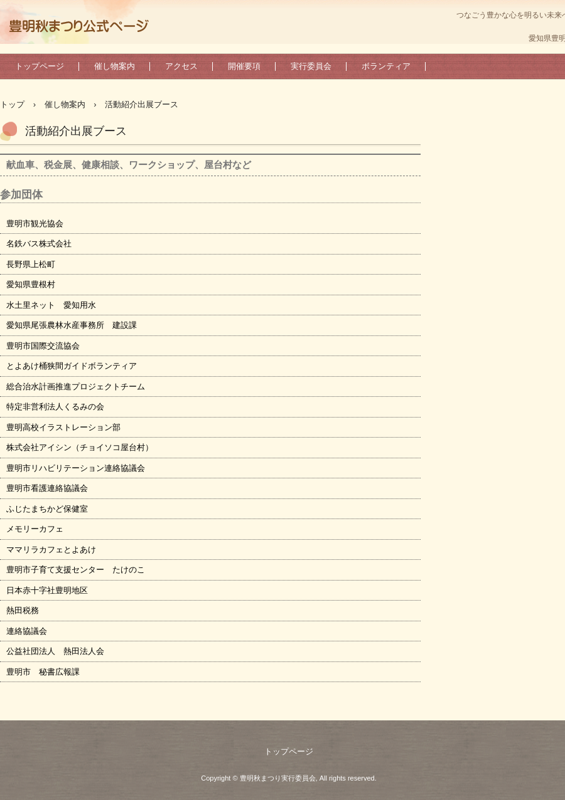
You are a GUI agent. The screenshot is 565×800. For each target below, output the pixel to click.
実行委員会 (311, 66)
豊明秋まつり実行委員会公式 (79, 28)
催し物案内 (114, 66)
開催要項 (244, 66)
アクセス (181, 66)
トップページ (39, 66)
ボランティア (386, 66)
